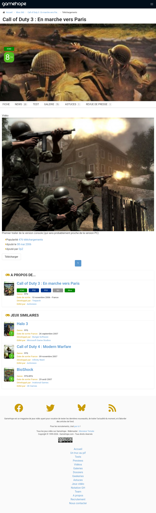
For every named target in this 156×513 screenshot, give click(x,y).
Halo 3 (22, 324)
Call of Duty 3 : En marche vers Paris (44, 19)
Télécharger (11, 256)
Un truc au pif (78, 452)
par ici (77, 426)
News (21, 104)
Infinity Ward (38, 359)
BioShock (25, 369)
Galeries (78, 468)
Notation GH (78, 487)
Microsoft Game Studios (39, 340)
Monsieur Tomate (86, 431)
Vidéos (78, 464)
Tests (78, 456)
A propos (78, 495)
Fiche (6, 104)
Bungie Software (40, 337)
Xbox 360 (20, 12)
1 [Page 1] (78, 263)
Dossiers (78, 472)
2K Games (32, 386)
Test (36, 104)
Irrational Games (40, 382)
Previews (78, 460)
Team (78, 491)
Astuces (73, 104)
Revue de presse (99, 104)
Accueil (78, 449)
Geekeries (78, 476)
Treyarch (36, 300)
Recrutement (78, 499)
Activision (31, 304)
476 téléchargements (31, 239)
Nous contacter (78, 503)
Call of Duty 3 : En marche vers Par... (43, 12)
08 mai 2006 (24, 244)
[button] (152, 4)
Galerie (52, 104)
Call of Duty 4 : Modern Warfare (44, 346)
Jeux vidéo (78, 483)
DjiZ (21, 249)
